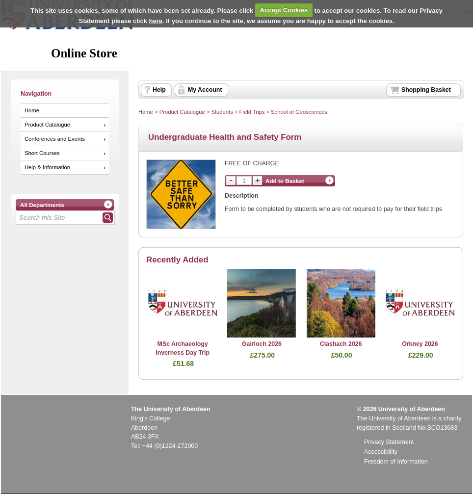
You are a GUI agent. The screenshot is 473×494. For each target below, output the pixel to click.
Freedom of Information (396, 461)
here (155, 21)
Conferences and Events (55, 139)
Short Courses (42, 153)
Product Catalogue (47, 125)
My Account (205, 89)
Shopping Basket (426, 89)
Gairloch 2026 (262, 343)
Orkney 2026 (420, 343)
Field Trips (252, 112)
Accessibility (380, 451)
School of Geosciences (299, 112)
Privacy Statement (389, 442)
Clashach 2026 (341, 343)
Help (159, 89)
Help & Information (47, 167)
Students (222, 112)
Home (32, 110)
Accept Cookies (284, 10)
